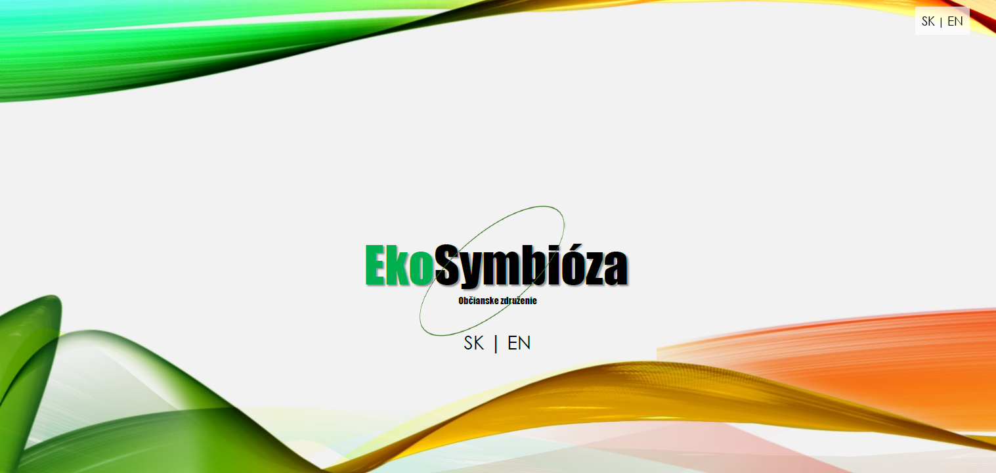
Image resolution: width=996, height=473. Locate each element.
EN (955, 20)
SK (928, 20)
